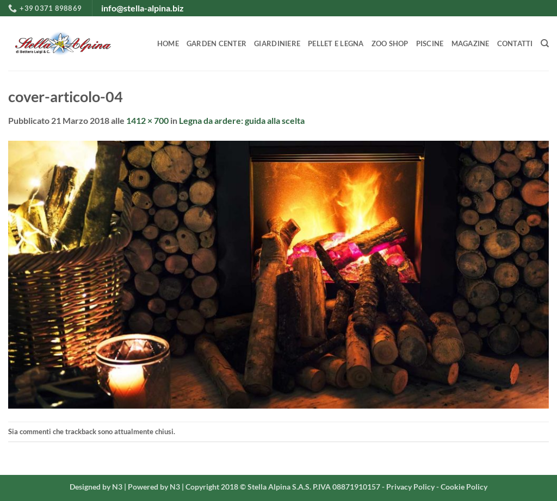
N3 (117, 486)
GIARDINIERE (277, 43)
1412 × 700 (147, 120)
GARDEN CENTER (216, 43)
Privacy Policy (410, 486)
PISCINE (430, 43)
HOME (168, 43)
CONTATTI (515, 43)
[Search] (545, 43)
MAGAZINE (470, 43)
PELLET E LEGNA (336, 43)
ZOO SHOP (390, 43)
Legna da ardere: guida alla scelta (242, 120)
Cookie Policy (464, 486)
